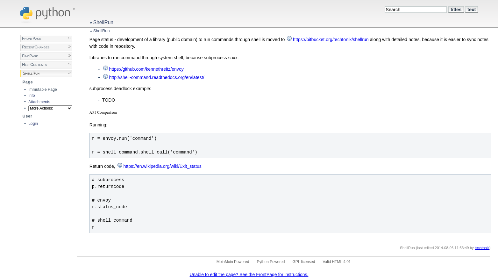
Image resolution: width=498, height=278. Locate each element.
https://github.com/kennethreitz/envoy (146, 69)
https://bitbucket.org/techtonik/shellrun (331, 39)
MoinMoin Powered (233, 262)
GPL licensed (304, 262)
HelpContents (34, 64)
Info (31, 95)
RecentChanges (35, 47)
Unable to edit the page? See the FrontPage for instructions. (249, 274)
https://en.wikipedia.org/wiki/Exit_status (162, 166)
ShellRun (103, 22)
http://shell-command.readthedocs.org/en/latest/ (156, 77)
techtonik (482, 248)
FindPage (30, 56)
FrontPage (31, 38)
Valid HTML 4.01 (337, 262)
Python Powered (271, 262)
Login (33, 123)
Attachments (39, 102)
